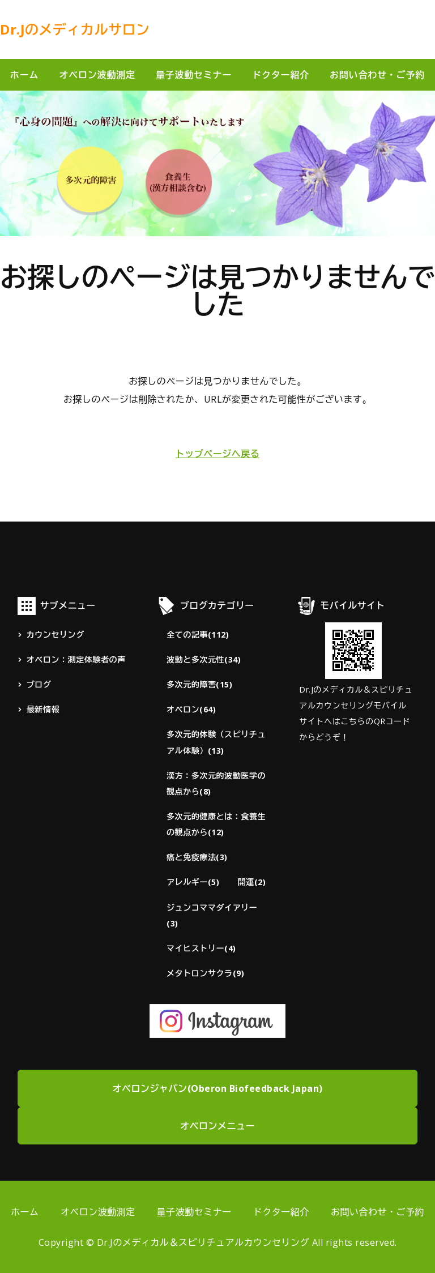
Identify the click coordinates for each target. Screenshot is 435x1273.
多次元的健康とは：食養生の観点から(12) (216, 824)
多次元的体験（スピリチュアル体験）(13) (216, 742)
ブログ (39, 684)
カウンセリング (55, 634)
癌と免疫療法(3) (197, 857)
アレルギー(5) (193, 882)
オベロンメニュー (217, 1126)
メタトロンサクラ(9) (205, 973)
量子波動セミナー (194, 75)
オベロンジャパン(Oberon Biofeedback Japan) (218, 1088)
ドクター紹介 (280, 75)
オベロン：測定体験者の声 (76, 659)
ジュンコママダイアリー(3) (212, 915)
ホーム (24, 75)
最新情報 (43, 709)
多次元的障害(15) (199, 684)
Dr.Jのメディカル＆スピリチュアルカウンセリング (203, 1242)
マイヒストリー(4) (201, 948)
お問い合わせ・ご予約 (377, 1212)
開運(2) (251, 882)
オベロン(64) (191, 709)
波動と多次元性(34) (204, 659)
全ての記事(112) (198, 634)
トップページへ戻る (218, 453)
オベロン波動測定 (97, 75)
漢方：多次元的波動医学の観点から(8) (216, 783)
